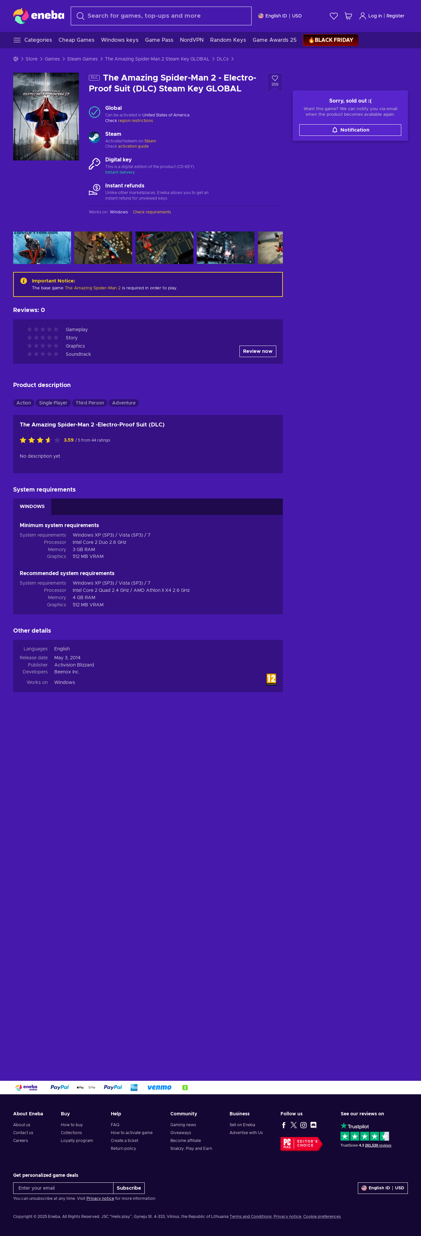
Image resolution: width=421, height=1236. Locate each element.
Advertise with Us (246, 1133)
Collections (71, 1133)
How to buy (72, 1125)
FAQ (115, 1125)
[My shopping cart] (348, 16)
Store (31, 59)
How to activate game (132, 1133)
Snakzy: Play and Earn (191, 1149)
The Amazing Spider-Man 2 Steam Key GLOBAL (157, 59)
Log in (370, 16)
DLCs (223, 59)
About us (21, 1125)
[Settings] (280, 16)
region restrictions (135, 121)
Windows (64, 682)
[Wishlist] (334, 16)
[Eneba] (38, 16)
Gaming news (183, 1125)
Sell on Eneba (242, 1125)
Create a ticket (124, 1141)
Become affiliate (185, 1141)
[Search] (161, 16)
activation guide (133, 146)
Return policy (123, 1149)
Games (52, 59)
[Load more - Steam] (94, 138)
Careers (20, 1141)
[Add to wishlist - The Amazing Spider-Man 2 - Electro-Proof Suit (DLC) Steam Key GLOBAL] (275, 83)
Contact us (23, 1133)
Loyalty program (77, 1141)
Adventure (124, 403)
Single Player (53, 403)
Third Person (90, 403)
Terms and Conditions (251, 1217)
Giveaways (180, 1133)
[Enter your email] (63, 1188)
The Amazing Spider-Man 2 (93, 288)
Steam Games (82, 59)
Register (395, 16)
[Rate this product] (42, 441)
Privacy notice (100, 1198)
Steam (150, 141)
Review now (258, 351)
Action (23, 403)
